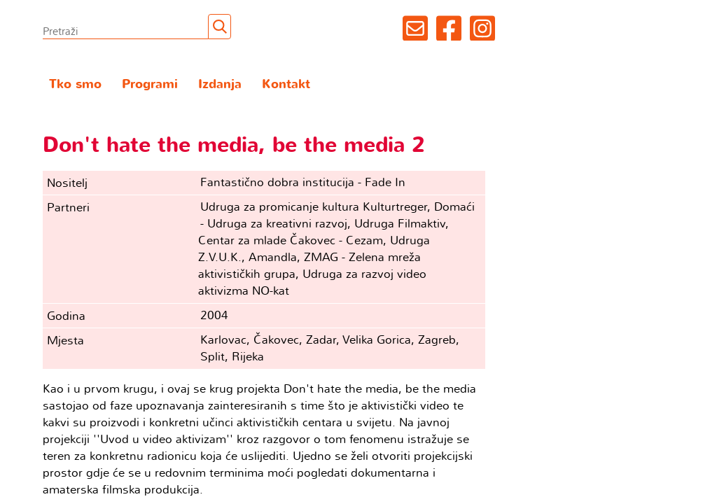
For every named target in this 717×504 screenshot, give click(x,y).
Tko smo (75, 84)
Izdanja (220, 84)
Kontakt (286, 84)
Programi (150, 84)
